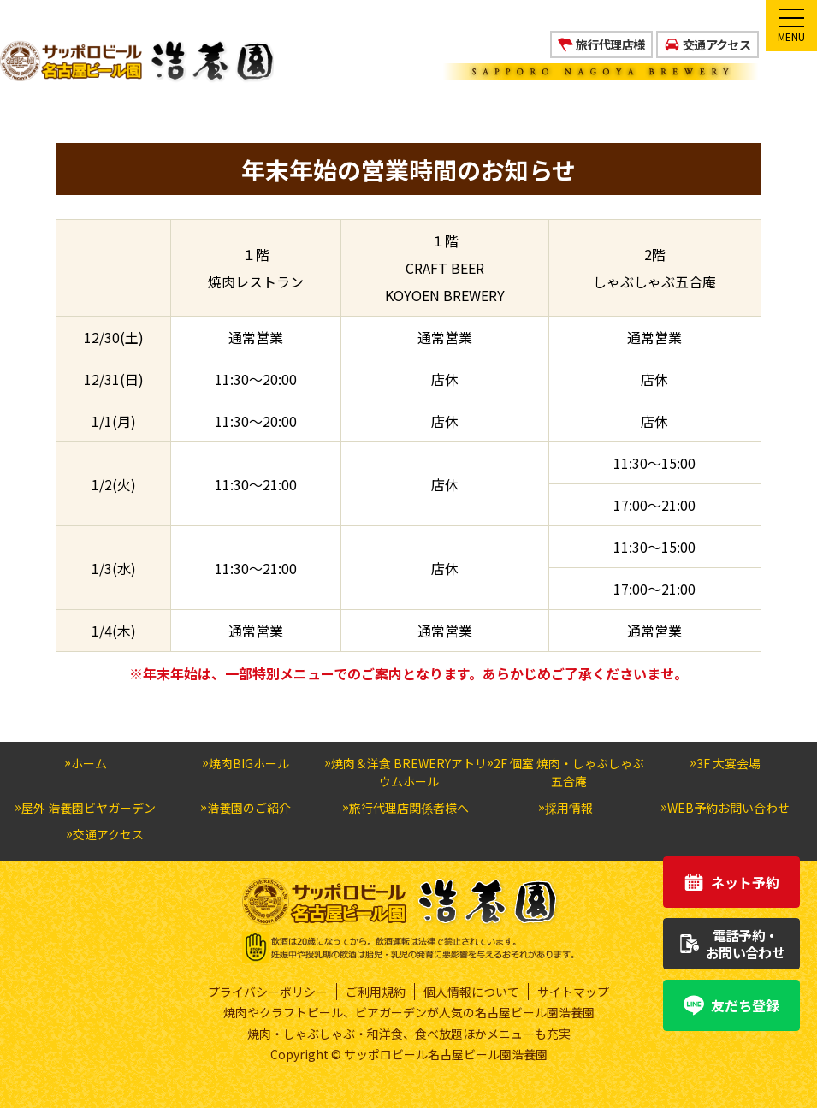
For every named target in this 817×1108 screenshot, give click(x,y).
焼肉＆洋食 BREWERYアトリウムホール (409, 772)
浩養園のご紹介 (249, 807)
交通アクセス (716, 44)
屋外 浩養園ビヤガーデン (88, 807)
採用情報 (569, 807)
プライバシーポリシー (268, 991)
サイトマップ (573, 991)
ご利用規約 (376, 991)
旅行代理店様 (610, 44)
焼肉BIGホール (249, 763)
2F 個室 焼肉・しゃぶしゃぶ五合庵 (569, 772)
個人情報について (471, 991)
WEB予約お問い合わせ (728, 807)
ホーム (89, 763)
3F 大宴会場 (728, 763)
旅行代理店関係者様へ (409, 807)
